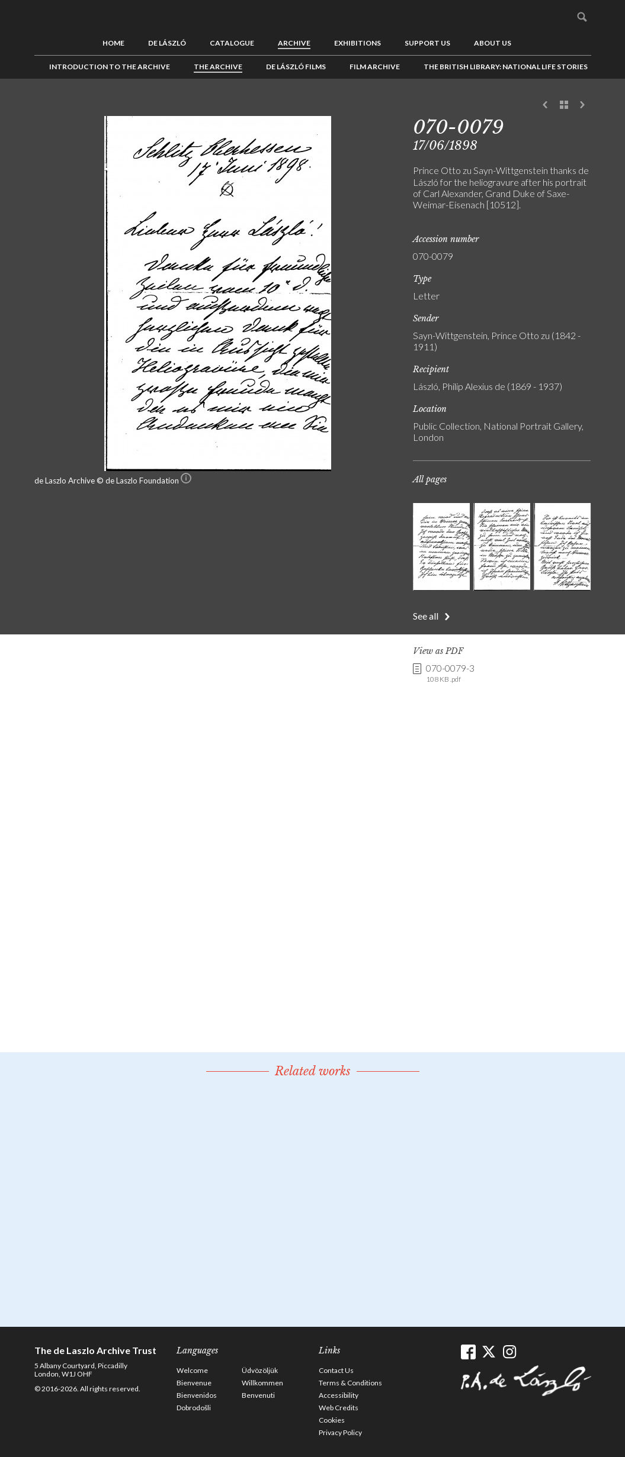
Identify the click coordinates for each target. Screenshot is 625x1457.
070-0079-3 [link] (450, 673)
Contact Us (336, 1370)
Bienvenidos (197, 1395)
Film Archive (375, 66)
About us (492, 42)
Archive (294, 42)
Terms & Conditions (350, 1382)
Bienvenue (194, 1382)
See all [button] (425, 615)
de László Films (296, 66)
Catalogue (232, 42)
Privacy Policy (340, 1432)
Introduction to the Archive (109, 66)
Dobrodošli (194, 1407)
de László (167, 42)
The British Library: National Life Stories (506, 66)
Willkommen (262, 1382)
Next (582, 105)
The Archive (218, 66)
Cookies (332, 1420)
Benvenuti (258, 1395)
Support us (427, 42)
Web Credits (338, 1407)
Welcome (192, 1370)
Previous (546, 105)
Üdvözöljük (260, 1370)
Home (113, 42)
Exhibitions (357, 42)
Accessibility (338, 1395)
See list (564, 105)
